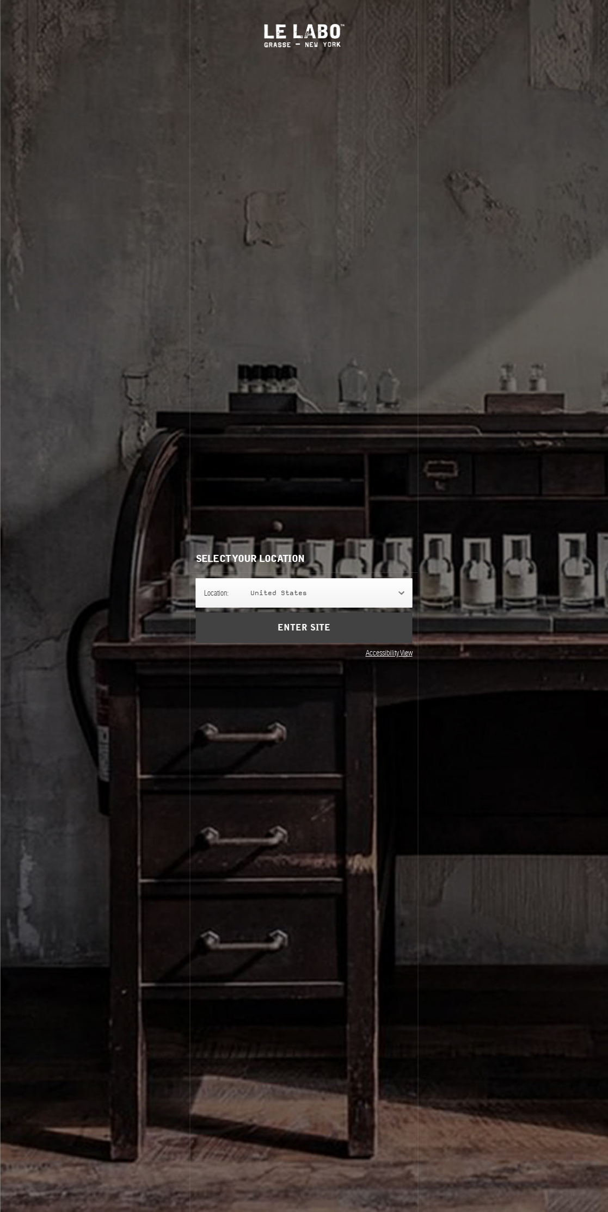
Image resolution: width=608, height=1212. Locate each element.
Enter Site (304, 627)
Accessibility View (389, 652)
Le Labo (304, 35)
